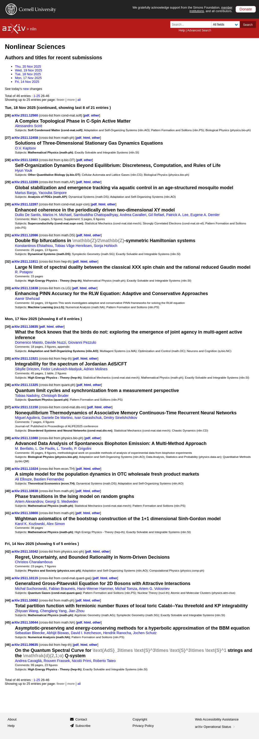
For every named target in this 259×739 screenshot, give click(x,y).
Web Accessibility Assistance (217, 719)
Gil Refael (156, 215)
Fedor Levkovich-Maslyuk (61, 369)
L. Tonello (64, 448)
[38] (8, 438)
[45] (8, 622)
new (26, 89)
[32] (8, 261)
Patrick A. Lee (177, 215)
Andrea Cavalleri (133, 215)
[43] (8, 578)
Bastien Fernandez (49, 479)
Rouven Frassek (57, 661)
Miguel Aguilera (27, 418)
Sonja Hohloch (105, 246)
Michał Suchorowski (31, 589)
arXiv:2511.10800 (25, 513)
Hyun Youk (23, 170)
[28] (8, 160)
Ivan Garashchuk (88, 418)
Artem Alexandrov (29, 501)
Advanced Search (199, 30)
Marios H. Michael (56, 215)
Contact (81, 719)
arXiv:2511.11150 (25, 407)
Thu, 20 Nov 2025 (28, 66)
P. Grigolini (82, 448)
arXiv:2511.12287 (25, 204)
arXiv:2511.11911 (25, 261)
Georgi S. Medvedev (61, 501)
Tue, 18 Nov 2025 (28, 74)
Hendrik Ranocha (117, 633)
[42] (8, 551)
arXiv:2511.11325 (25, 385)
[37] (8, 407)
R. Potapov (24, 272)
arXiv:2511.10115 (25, 578)
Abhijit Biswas (58, 633)
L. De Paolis (45, 448)
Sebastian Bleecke (30, 633)
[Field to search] (225, 24)
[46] (8, 645)
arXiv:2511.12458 (25, 138)
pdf (86, 115)
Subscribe (83, 726)
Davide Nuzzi (55, 342)
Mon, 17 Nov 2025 (28, 78)
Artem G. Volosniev (154, 589)
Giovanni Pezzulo (82, 342)
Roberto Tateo (104, 661)
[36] (8, 385)
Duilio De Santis (27, 215)
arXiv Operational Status (215, 727)
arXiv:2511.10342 (25, 551)
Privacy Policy (143, 726)
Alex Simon (56, 524)
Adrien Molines (95, 369)
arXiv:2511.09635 (25, 645)
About (12, 719)
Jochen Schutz (145, 633)
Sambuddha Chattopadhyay (95, 215)
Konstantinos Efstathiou (34, 246)
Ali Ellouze (23, 479)
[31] (8, 235)
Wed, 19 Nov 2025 (28, 70)
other (95, 115)
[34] (8, 326)
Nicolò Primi (81, 661)
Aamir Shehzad (27, 299)
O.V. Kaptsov (25, 148)
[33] (8, 288)
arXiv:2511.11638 (25, 288)
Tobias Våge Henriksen (73, 246)
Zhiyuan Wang (26, 611)
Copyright (140, 719)
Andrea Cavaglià (28, 661)
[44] (8, 600)
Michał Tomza (126, 589)
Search (248, 25)
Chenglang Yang (53, 611)
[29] (8, 182)
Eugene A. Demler (205, 215)
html (86, 138)
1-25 (36, 96)
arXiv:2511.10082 (25, 600)
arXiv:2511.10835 (25, 326)
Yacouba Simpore (52, 193)
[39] (8, 469)
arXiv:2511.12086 (25, 235)
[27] (8, 138)
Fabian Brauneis (62, 589)
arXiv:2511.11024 (25, 469)
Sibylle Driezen (27, 369)
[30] (8, 204)
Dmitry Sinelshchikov (120, 418)
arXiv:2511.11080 (25, 438)
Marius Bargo (25, 193)
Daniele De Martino (57, 418)
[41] (8, 513)
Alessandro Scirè (28, 126)
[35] (8, 358)
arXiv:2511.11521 (25, 358)
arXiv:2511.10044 (25, 622)
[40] (8, 491)
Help (182, 30)
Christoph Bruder (55, 396)
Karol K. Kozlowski (30, 524)
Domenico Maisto (29, 342)
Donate (246, 9)
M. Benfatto (24, 448)
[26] (8, 115)
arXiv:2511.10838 (25, 491)
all (79, 100)
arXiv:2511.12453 (25, 160)
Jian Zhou (76, 611)
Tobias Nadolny (27, 396)
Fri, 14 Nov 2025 (27, 82)
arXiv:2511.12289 (25, 182)
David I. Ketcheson (86, 633)
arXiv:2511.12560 (25, 115)
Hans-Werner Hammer (95, 589)
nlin (33, 29)
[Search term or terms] (192, 24)
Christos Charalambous (34, 562)
